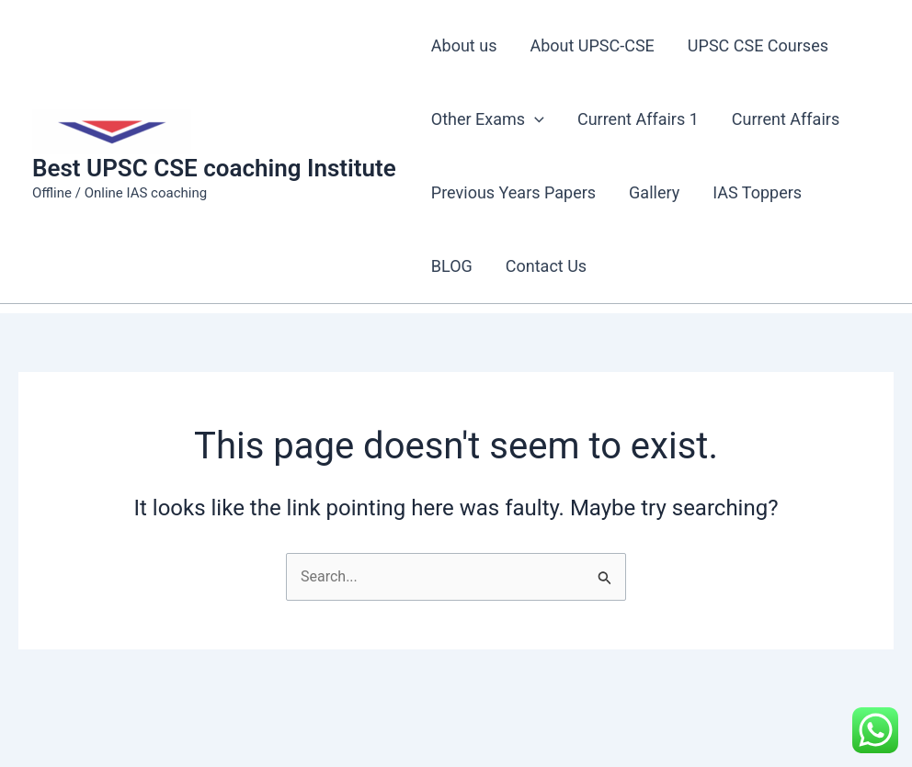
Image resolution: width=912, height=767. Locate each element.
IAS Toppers (757, 192)
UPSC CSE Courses (758, 45)
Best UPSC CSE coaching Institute (214, 168)
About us (464, 45)
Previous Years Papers (513, 192)
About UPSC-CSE (592, 45)
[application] (534, 119)
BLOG (452, 266)
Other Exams (487, 119)
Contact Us (546, 266)
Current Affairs (785, 119)
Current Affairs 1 (638, 119)
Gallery (654, 192)
